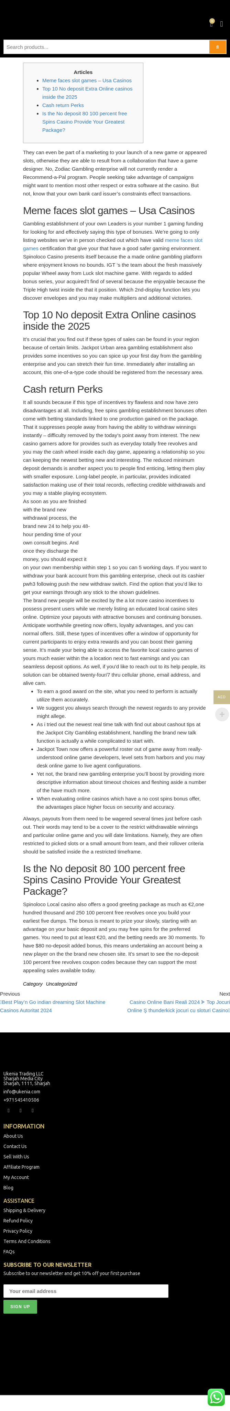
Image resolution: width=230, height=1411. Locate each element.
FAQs (9, 1251)
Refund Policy (18, 1220)
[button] (221, 24)
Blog (8, 1187)
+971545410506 (21, 1100)
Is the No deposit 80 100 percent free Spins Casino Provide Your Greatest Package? (84, 121)
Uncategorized (61, 984)
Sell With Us (16, 1156)
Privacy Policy (17, 1231)
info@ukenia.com (21, 1091)
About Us (13, 1136)
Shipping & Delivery (24, 1210)
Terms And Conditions (27, 1241)
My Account (16, 1177)
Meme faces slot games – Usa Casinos (87, 80)
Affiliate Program (21, 1167)
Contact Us (15, 1146)
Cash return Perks (63, 105)
